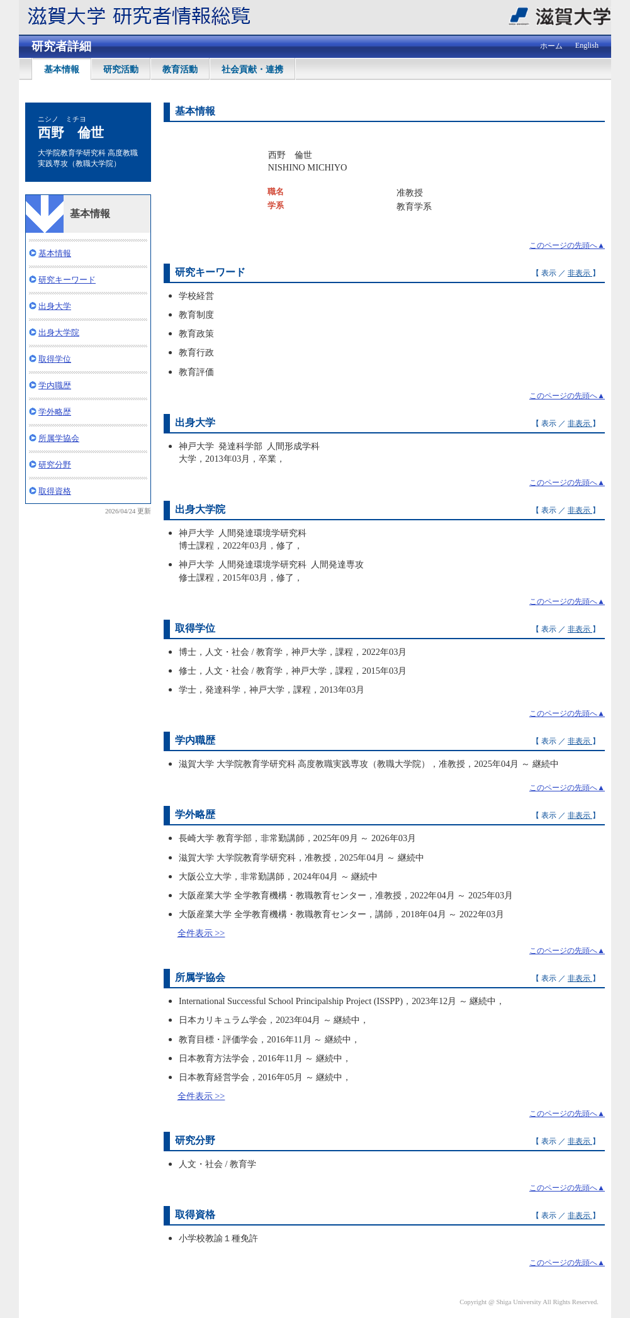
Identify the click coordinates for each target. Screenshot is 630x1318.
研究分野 (54, 464)
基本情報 (61, 69)
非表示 (580, 273)
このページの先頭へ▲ (567, 245)
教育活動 (180, 69)
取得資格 (54, 491)
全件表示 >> (201, 933)
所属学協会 (58, 438)
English (587, 45)
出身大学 (54, 306)
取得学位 (54, 359)
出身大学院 (58, 332)
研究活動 (120, 69)
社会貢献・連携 (252, 69)
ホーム (551, 46)
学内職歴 (54, 385)
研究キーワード (67, 279)
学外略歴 (54, 411)
